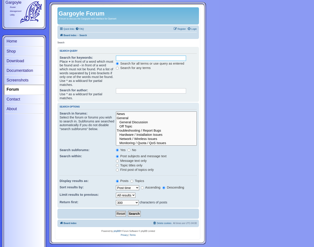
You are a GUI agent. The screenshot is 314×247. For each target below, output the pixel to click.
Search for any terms (133, 68)
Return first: (69, 202)
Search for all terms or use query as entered (150, 63)
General (156, 118)
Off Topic (156, 126)
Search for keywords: (76, 57)
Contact (13, 99)
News (156, 114)
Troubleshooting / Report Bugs (156, 131)
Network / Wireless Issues (156, 139)
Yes (121, 150)
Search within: (71, 156)
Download (15, 61)
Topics (137, 181)
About (12, 109)
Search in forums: (73, 113)
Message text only (131, 160)
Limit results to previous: (79, 194)
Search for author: (74, 90)
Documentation (20, 70)
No (132, 150)
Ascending (150, 187)
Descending (173, 187)
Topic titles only (129, 165)
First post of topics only (135, 169)
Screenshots (17, 80)
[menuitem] (79, 29)
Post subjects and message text (141, 156)
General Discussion (156, 122)
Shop (11, 51)
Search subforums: (74, 150)
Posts (122, 181)
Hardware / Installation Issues (156, 135)
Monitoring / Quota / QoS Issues (156, 143)
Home (12, 41)
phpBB (117, 231)
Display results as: (74, 181)
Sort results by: (72, 187)
